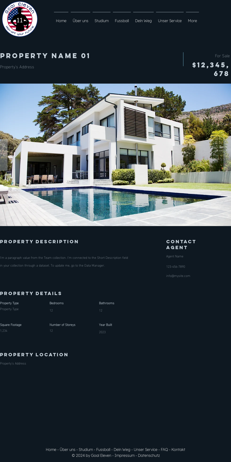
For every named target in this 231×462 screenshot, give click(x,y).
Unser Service (145, 449)
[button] (115, 155)
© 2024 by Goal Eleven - (93, 455)
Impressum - (126, 455)
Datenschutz (149, 455)
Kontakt (178, 449)
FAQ (164, 449)
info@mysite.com (178, 275)
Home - (53, 449)
